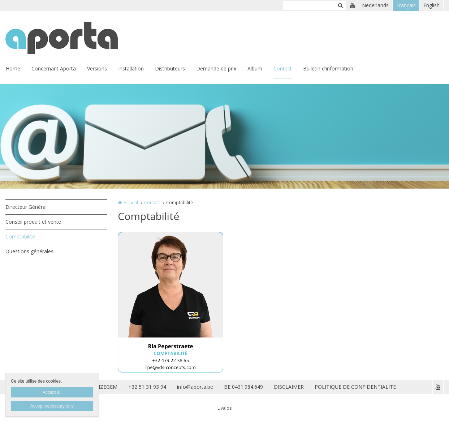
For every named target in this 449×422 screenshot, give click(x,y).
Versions (97, 68)
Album (254, 68)
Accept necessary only (52, 406)
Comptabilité (20, 236)
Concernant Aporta (53, 68)
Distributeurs (170, 68)
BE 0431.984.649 (243, 386)
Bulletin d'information (328, 68)
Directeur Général (26, 206)
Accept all (52, 392)
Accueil (131, 202)
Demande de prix (216, 68)
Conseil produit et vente (33, 221)
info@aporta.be (195, 386)
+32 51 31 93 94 (147, 386)
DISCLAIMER (289, 386)
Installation (131, 68)
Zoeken (340, 5)
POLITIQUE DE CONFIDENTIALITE (355, 386)
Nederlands (375, 5)
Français (406, 5)
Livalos (224, 408)
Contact (282, 68)
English (431, 5)
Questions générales (29, 251)
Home (13, 68)
